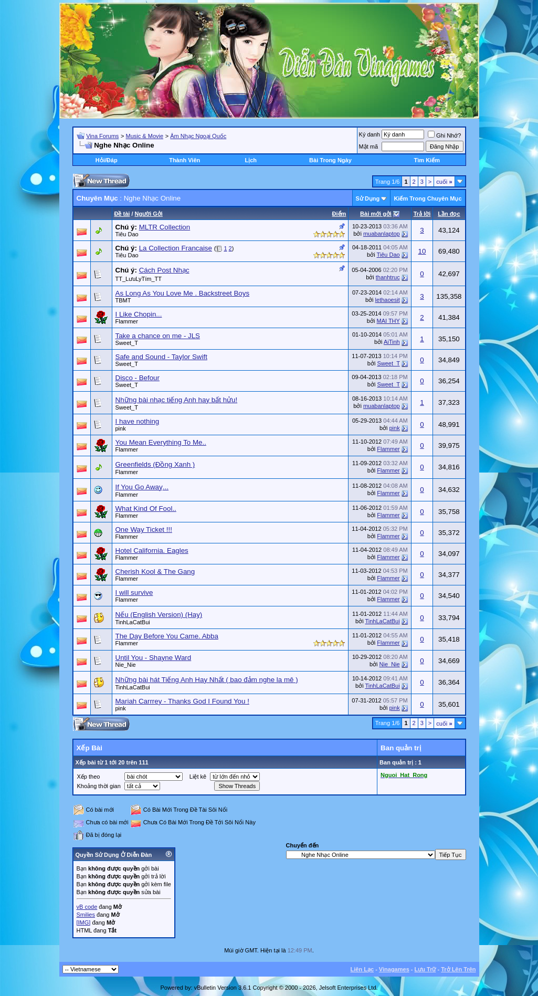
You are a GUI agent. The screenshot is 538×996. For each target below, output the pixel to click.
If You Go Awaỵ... (142, 487)
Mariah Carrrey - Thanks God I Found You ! (182, 701)
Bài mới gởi (376, 214)
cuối (444, 182)
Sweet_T (126, 343)
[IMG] (84, 922)
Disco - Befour (137, 378)
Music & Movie (145, 136)
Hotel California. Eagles (151, 550)
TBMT (123, 300)
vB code (87, 907)
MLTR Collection (165, 227)
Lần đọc (449, 214)
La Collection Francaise (175, 248)
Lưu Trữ (425, 969)
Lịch (251, 160)
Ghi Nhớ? (444, 135)
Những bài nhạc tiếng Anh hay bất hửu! (176, 400)
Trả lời (422, 214)
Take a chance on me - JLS (158, 336)
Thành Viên (184, 160)
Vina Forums (102, 136)
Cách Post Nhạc (164, 270)
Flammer (126, 321)
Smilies (86, 914)
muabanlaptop (381, 233)
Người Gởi (149, 214)
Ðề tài (122, 214)
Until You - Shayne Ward (153, 658)
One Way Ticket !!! (143, 529)
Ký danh (369, 134)
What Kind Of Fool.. (145, 508)
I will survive (134, 592)
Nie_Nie (125, 665)
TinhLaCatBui (132, 622)
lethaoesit (387, 300)
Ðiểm (339, 214)
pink (120, 428)
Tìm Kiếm (427, 160)
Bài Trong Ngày (330, 160)
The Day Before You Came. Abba (166, 636)
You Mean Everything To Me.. (160, 442)
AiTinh (392, 342)
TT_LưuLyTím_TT (138, 279)
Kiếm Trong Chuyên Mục (427, 198)
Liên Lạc (362, 969)
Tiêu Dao (127, 234)
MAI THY (387, 321)
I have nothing (137, 421)
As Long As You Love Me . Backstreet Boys (182, 293)
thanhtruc (388, 277)
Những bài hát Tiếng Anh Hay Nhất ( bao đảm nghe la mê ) (206, 680)
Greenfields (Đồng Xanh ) (155, 464)
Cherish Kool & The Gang (155, 571)
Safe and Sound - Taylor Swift (161, 357)
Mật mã (368, 146)
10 (422, 251)
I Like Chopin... (138, 314)
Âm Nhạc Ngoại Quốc (198, 136)
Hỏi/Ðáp (107, 160)
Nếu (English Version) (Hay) (159, 614)
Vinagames (394, 969)
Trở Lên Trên (458, 969)
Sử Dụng (368, 198)
